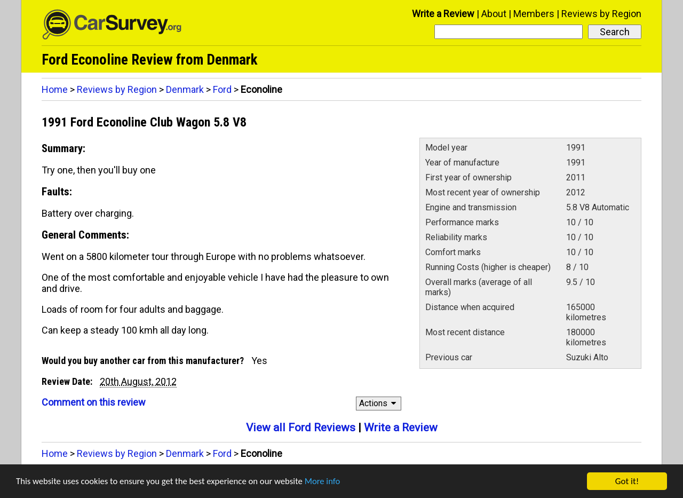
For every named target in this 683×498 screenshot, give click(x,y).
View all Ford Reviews (300, 427)
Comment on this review (94, 402)
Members (533, 13)
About (493, 13)
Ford (222, 89)
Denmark (185, 89)
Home (55, 89)
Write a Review (443, 13)
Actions (379, 403)
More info (328, 482)
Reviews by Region (601, 13)
